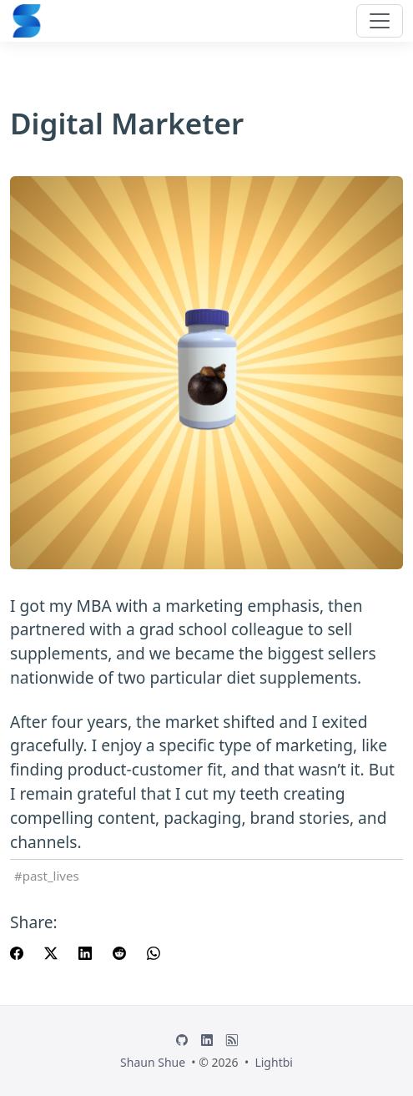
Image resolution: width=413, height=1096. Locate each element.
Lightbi (273, 1062)
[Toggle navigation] (379, 21)
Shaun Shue (152, 1062)
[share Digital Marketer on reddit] (119, 952)
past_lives (51, 875)
